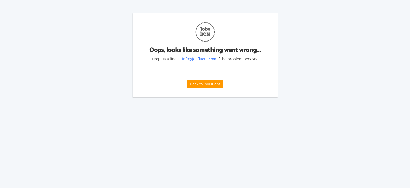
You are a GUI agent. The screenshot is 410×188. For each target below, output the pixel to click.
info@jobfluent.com (199, 58)
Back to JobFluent (205, 83)
